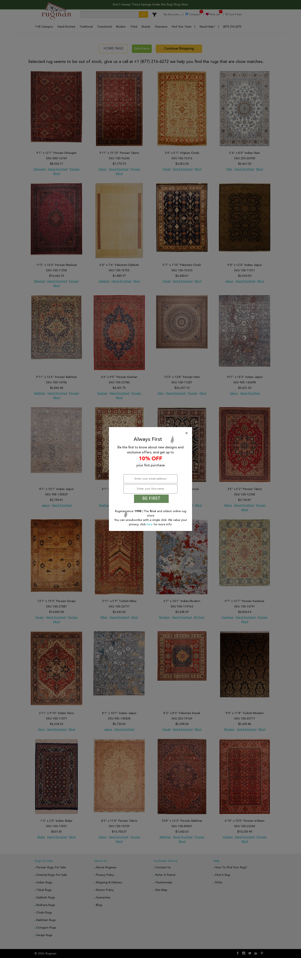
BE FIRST (151, 499)
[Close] (151, 433)
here (150, 524)
